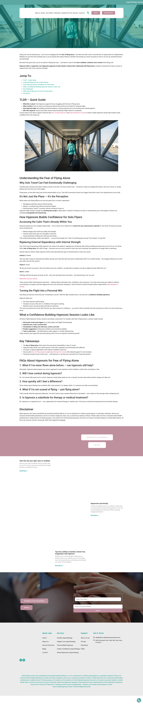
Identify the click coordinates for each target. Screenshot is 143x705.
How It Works (49, 13)
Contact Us (82, 13)
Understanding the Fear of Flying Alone (35, 82)
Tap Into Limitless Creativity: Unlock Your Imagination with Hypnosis (70, 553)
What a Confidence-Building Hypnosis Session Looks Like (41, 87)
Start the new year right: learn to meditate (35, 461)
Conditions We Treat (66, 13)
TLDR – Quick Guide (29, 80)
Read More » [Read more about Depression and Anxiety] (95, 515)
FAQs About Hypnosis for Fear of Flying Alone (38, 91)
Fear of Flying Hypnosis (58, 113)
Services (43, 13)
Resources (75, 13)
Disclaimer (26, 93)
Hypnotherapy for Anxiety (77, 113)
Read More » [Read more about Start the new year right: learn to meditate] (24, 471)
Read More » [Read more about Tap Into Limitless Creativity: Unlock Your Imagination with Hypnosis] (59, 566)
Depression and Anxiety (99, 503)
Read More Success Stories (28, 279)
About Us (37, 13)
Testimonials (57, 13)
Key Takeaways (28, 89)
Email (75, 603)
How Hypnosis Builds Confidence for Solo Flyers (38, 84)
